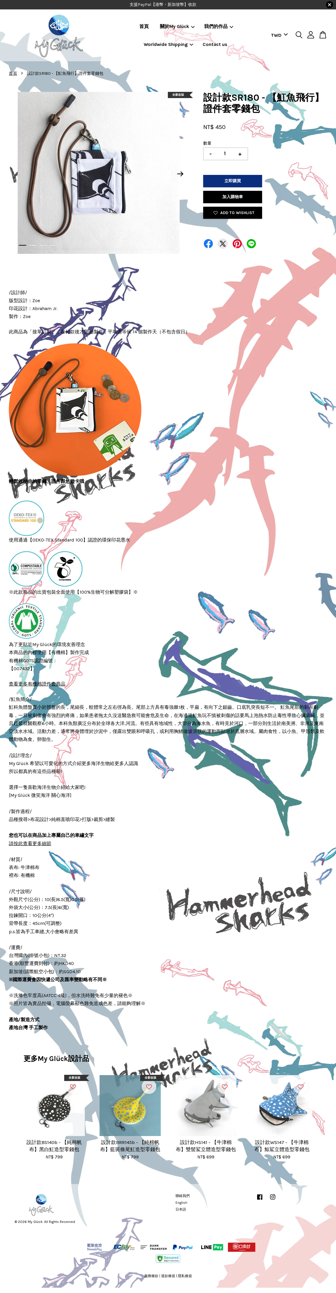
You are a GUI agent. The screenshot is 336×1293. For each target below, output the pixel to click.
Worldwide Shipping (168, 44)
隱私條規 (185, 1276)
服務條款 (151, 1276)
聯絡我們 (183, 1196)
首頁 (144, 26)
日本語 (181, 1209)
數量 (207, 143)
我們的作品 (218, 26)
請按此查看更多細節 (30, 843)
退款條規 (168, 1276)
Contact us (215, 44)
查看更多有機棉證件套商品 (37, 684)
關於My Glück (177, 26)
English (181, 1203)
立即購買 (232, 180)
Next (180, 174)
